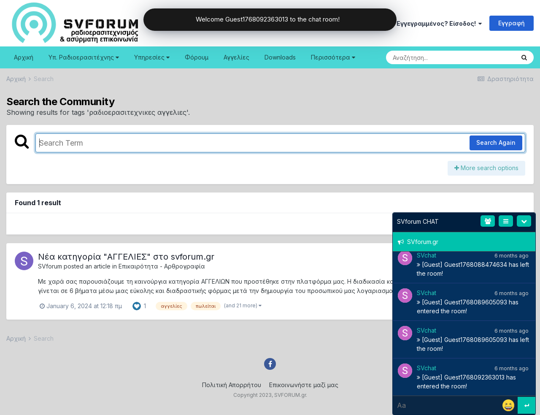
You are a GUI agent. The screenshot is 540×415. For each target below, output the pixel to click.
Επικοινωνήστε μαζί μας (303, 384)
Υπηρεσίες (152, 57)
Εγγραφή (511, 23)
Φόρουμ (196, 57)
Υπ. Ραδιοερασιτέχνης (84, 57)
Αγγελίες (236, 57)
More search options (486, 167)
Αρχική (23, 57)
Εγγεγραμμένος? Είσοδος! (439, 23)
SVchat (426, 255)
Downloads (280, 57)
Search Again (496, 142)
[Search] (427, 57)
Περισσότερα (333, 57)
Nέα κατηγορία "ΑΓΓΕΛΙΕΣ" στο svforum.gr (126, 257)
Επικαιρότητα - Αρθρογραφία (162, 266)
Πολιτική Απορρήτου (231, 384)
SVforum (50, 266)
